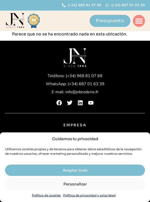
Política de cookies (46, 195)
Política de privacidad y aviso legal (89, 195)
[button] (139, 21)
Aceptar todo (75, 170)
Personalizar (75, 184)
